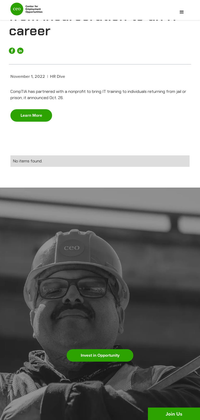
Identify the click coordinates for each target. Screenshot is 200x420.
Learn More (31, 115)
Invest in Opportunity (100, 355)
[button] (182, 12)
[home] (26, 11)
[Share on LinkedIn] (20, 51)
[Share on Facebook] (12, 51)
